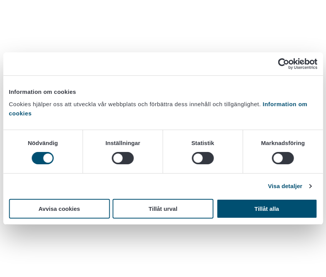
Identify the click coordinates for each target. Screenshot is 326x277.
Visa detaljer (285, 186)
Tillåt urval (163, 208)
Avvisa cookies (59, 208)
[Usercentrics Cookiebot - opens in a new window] (283, 64)
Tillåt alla (266, 208)
